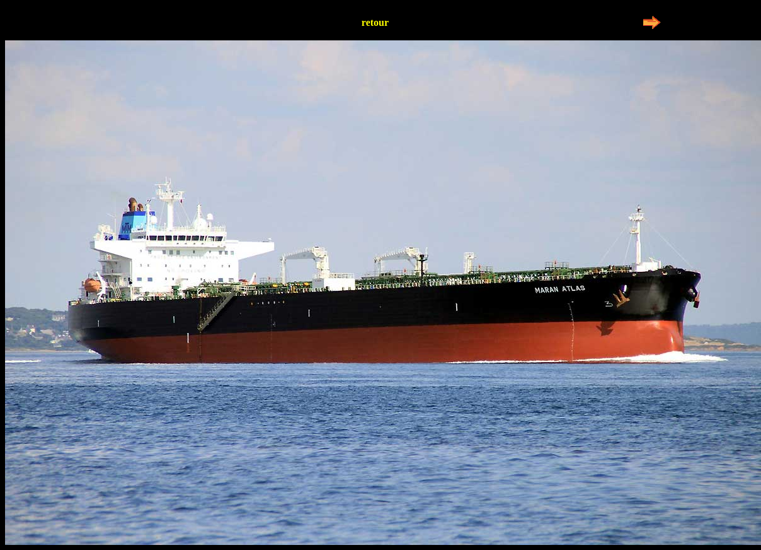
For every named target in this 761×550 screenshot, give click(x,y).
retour (375, 22)
